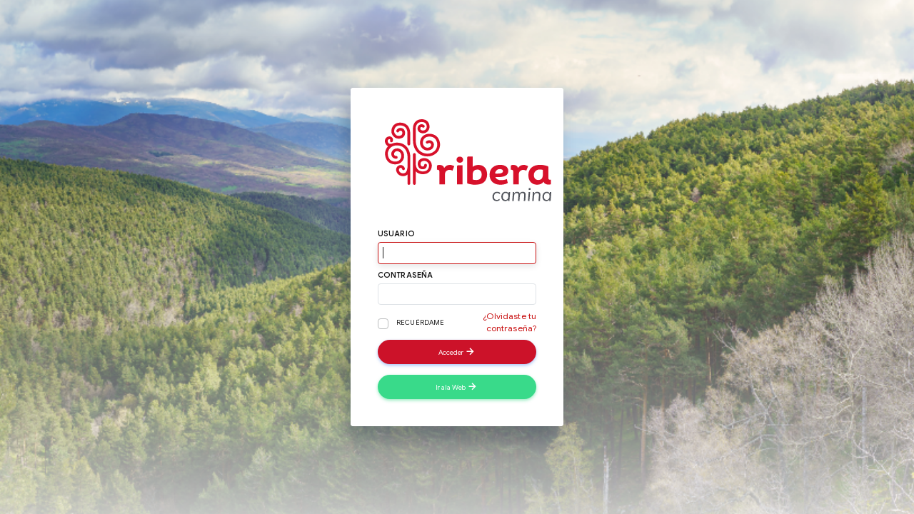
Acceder (457, 351)
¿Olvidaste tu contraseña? (509, 322)
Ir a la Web (457, 386)
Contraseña (405, 275)
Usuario (396, 233)
